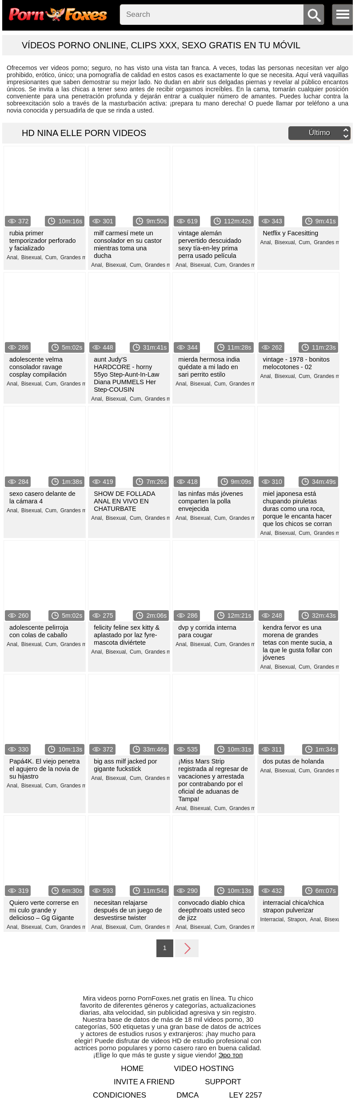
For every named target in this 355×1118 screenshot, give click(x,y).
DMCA (187, 1095)
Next (187, 947)
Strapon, (297, 919)
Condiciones (119, 1095)
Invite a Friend (144, 1082)
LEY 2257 (245, 1095)
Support (223, 1082)
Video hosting (204, 1068)
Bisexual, (32, 257)
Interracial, (272, 919)
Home (132, 1068)
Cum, (51, 257)
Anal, (13, 257)
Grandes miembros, (83, 257)
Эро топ (231, 1055)
